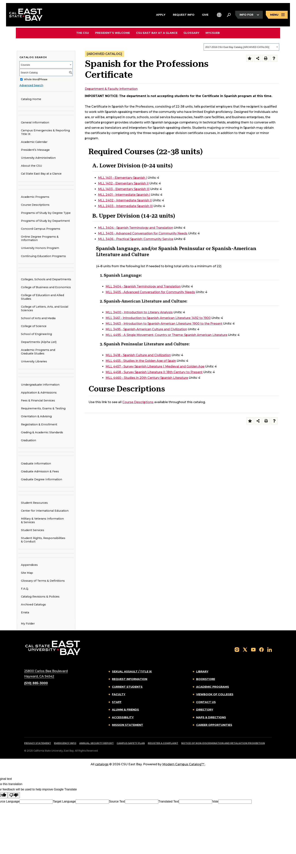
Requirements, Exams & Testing (43, 408)
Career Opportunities (214, 725)
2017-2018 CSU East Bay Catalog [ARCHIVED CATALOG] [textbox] (237, 47)
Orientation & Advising (36, 416)
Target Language (64, 801)
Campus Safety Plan (131, 743)
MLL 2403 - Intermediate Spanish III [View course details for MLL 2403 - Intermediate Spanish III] (125, 206)
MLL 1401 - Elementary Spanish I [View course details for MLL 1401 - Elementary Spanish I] (122, 177)
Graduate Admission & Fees (40, 471)
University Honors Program (38, 248)
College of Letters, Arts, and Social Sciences (43, 308)
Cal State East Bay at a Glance (41, 173)
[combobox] (241, 47)
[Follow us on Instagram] (237, 649)
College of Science (32, 326)
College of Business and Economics (44, 287)
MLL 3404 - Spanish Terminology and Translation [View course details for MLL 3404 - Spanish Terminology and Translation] (135, 227)
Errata (25, 612)
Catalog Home (31, 99)
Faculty (118, 694)
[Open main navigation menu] (277, 15)
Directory (204, 709)
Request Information (129, 679)
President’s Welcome (112, 33)
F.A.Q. (25, 588)
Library (202, 671)
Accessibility (123, 717)
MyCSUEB (212, 33)
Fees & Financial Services (38, 400)
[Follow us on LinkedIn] (269, 649)
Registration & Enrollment (39, 424)
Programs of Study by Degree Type (46, 213)
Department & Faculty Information (111, 89)
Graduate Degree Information (41, 479)
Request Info (183, 14)
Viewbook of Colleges (214, 694)
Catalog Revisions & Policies (40, 596)
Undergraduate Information (40, 384)
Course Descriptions (35, 204)
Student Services (32, 530)
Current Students (127, 686)
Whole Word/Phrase (35, 79)
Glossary (191, 33)
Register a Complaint (163, 743)
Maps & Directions (211, 717)
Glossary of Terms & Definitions (43, 580)
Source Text (117, 801)
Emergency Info (65, 743)
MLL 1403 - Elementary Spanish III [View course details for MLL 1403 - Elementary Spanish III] (124, 189)
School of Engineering (35, 334)
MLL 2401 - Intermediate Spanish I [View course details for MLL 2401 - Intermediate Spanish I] (124, 194)
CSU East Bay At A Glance (156, 33)
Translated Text (168, 801)
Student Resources (34, 502)
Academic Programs (35, 197)
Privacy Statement (37, 743)
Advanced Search (31, 85)
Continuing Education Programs (42, 256)
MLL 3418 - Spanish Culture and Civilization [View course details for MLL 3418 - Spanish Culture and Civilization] (138, 355)
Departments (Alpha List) (38, 342)
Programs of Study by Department (45, 221)
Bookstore (205, 679)
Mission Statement (127, 725)
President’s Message (35, 150)
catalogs (102, 764)
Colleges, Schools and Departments (46, 279)
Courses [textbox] (25, 64)
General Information (35, 122)
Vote (215, 801)
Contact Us (206, 702)
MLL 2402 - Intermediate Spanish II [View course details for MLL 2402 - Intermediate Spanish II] (125, 200)
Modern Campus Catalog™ (183, 764)
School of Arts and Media (36, 318)
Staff (116, 702)
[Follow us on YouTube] (253, 649)
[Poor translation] (14, 795)
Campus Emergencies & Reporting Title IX (45, 132)
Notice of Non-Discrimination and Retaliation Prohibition (223, 743)
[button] (219, 15)
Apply (160, 14)
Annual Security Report (96, 743)
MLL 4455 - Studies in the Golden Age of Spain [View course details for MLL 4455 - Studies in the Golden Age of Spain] (141, 361)
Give (205, 14)
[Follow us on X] (245, 649)
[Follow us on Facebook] (261, 649)
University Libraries (32, 361)
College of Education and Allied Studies (41, 296)
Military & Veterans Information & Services (42, 520)
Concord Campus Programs (39, 228)
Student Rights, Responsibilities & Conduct (43, 539)
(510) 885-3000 (36, 683)
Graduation (28, 440)
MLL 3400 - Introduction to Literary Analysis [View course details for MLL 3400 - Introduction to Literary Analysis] (139, 312)
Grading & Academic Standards (42, 432)
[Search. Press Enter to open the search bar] (228, 15)
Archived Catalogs (33, 604)
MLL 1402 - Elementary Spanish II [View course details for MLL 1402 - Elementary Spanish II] (123, 183)
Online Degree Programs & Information (40, 238)
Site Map (27, 572)
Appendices (29, 565)
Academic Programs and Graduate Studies (38, 351)
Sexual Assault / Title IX (132, 671)
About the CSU (31, 165)
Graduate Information (36, 463)
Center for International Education (43, 510)
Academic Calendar (34, 142)
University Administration (38, 157)
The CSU (83, 33)
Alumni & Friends (125, 709)
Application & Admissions (39, 392)
